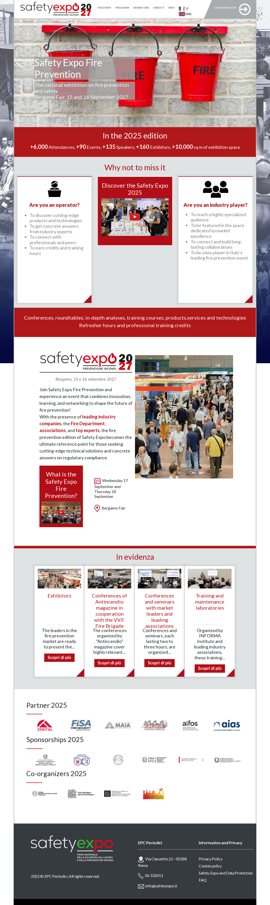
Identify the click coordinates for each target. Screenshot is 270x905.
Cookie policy (210, 865)
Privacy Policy (210, 858)
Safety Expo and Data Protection (226, 872)
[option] (34, 725)
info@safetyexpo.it (161, 885)
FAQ (203, 880)
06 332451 (154, 875)
